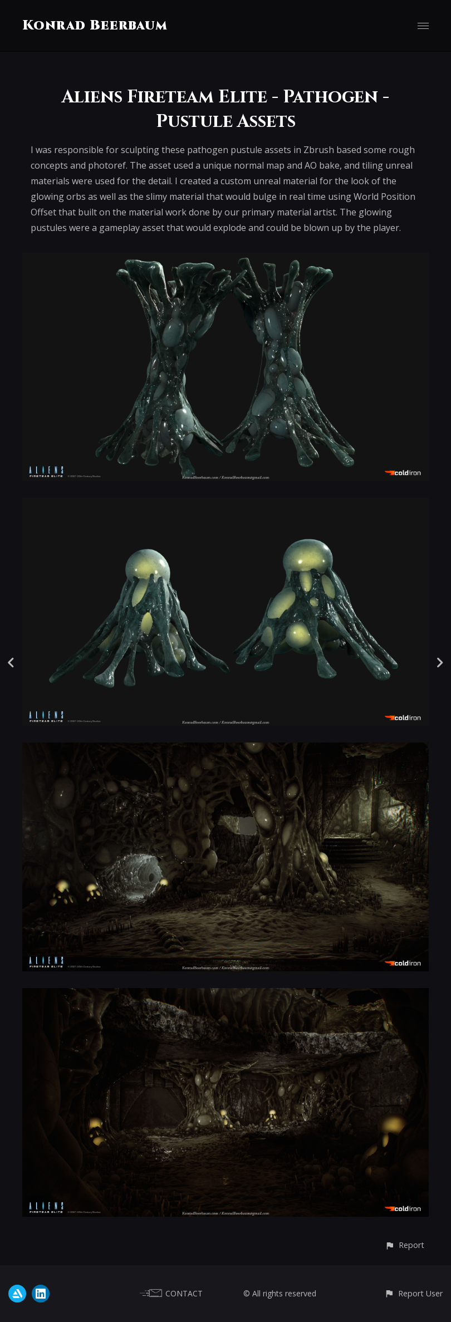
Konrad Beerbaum (95, 26)
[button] (404, 1244)
